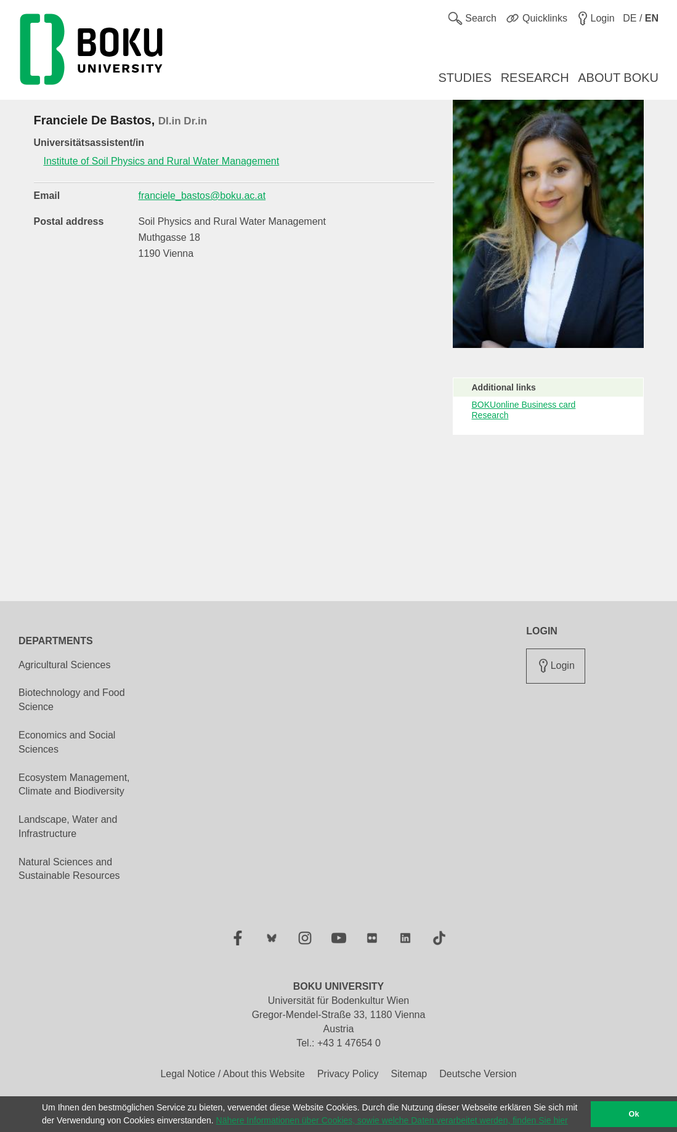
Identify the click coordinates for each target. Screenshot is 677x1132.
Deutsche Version (477, 1074)
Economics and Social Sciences (66, 742)
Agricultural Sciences (64, 665)
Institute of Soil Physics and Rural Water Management (162, 161)
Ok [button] (634, 1114)
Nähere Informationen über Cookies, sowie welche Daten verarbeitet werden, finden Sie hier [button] (392, 1120)
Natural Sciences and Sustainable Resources (69, 869)
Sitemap (409, 1074)
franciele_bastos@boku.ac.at (202, 195)
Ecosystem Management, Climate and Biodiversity (74, 784)
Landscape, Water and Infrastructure (67, 826)
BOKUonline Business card (524, 405)
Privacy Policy (348, 1074)
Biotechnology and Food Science (71, 699)
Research (490, 415)
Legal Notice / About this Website (232, 1074)
